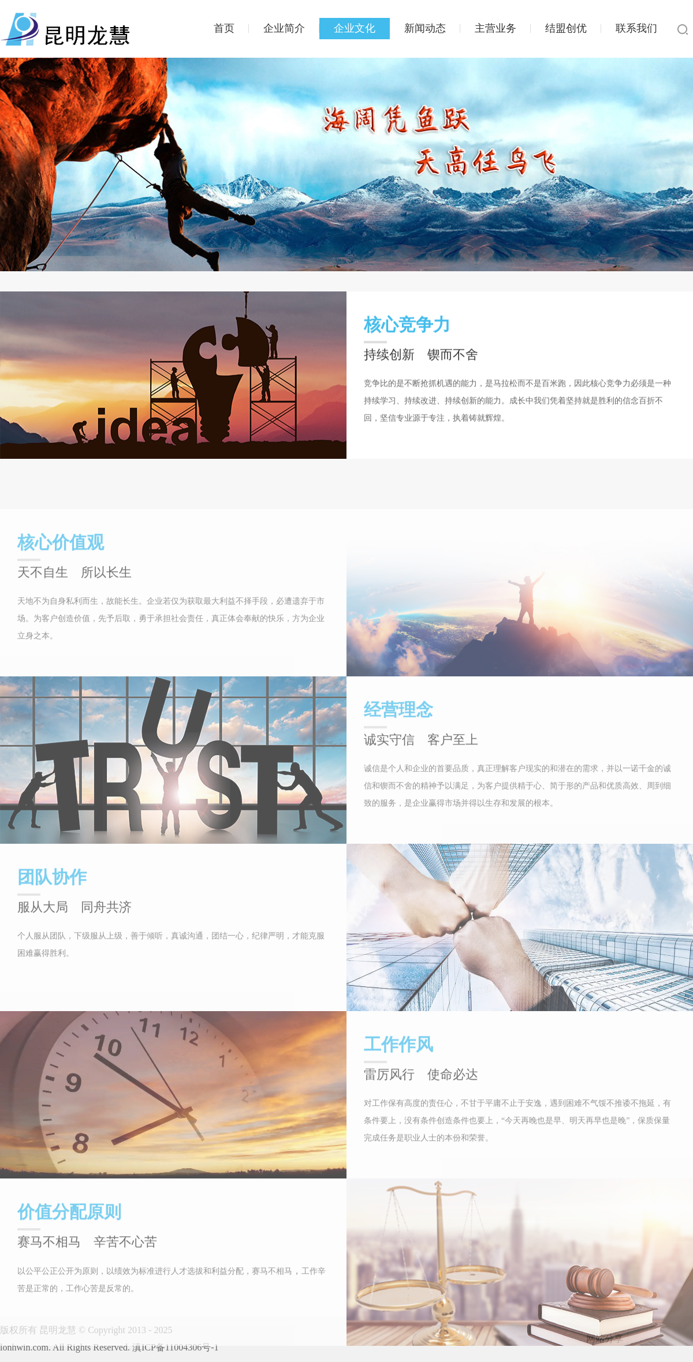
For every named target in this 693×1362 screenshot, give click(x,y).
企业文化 (354, 28)
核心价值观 (60, 576)
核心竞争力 (407, 330)
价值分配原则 (69, 1245)
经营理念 (398, 743)
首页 (224, 28)
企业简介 (284, 28)
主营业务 (495, 28)
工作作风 (398, 1078)
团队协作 (52, 911)
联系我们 (636, 28)
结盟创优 (566, 28)
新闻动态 (425, 28)
